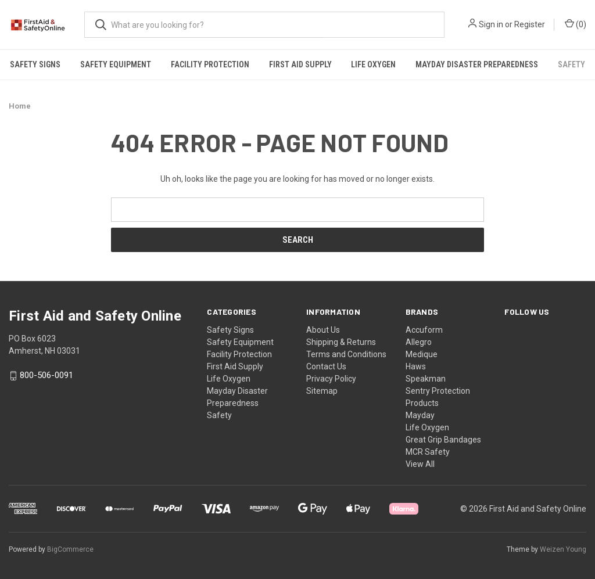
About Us (323, 330)
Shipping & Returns (341, 342)
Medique (422, 354)
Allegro (419, 342)
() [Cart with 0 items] (575, 24)
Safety (219, 415)
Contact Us (326, 366)
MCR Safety (428, 451)
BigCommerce (70, 549)
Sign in (491, 24)
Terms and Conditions (346, 354)
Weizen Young (563, 549)
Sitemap (322, 390)
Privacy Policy (331, 378)
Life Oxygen (373, 64)
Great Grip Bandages (443, 439)
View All (420, 464)
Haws (416, 366)
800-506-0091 (46, 376)
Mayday (420, 415)
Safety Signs (35, 64)
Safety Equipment (115, 64)
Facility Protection (210, 64)
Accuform (424, 330)
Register (529, 24)
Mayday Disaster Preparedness (476, 64)
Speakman (426, 378)
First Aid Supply (300, 64)
